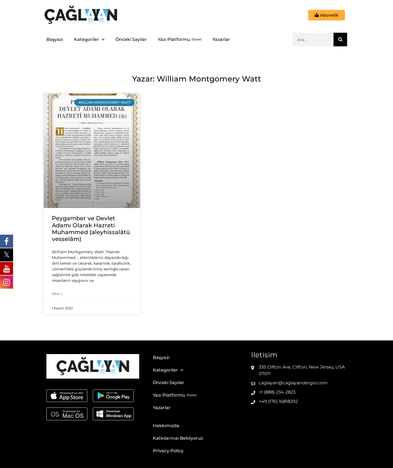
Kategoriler (89, 39)
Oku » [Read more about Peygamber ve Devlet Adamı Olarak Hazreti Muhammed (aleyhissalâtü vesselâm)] (57, 294)
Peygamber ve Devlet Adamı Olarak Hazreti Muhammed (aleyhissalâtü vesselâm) (91, 228)
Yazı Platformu (174, 39)
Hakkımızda (166, 425)
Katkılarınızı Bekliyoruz (178, 438)
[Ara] (340, 39)
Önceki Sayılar (131, 39)
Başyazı (54, 39)
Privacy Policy (168, 450)
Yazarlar (221, 39)
